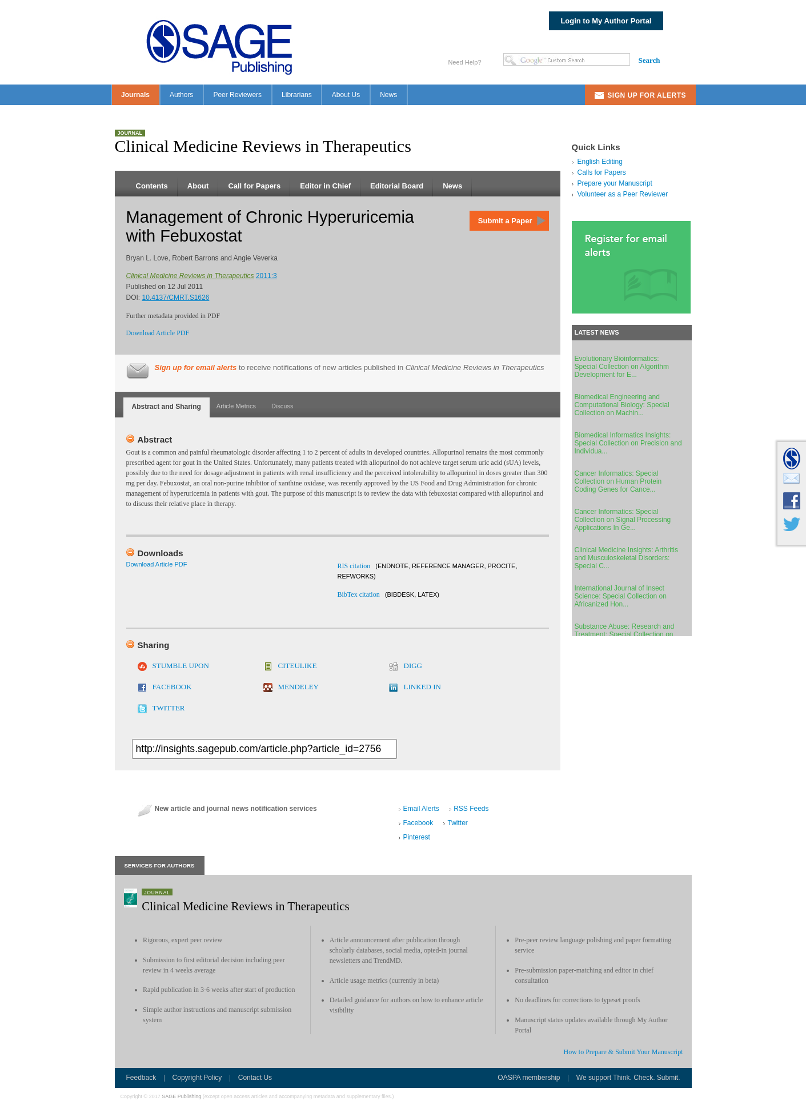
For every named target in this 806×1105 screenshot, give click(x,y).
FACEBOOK (172, 686)
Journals (135, 95)
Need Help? (464, 62)
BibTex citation (359, 594)
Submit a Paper (505, 220)
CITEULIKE (297, 665)
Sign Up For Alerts (646, 95)
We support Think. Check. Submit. (628, 1078)
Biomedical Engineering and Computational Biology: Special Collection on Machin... (622, 405)
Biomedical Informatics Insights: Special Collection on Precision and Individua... (628, 443)
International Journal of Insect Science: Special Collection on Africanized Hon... (621, 596)
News (388, 95)
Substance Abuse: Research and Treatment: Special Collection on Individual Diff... (625, 634)
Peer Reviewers (237, 95)
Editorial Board (396, 186)
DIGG (413, 665)
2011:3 (266, 276)
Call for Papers (254, 186)
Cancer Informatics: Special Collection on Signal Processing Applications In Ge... (623, 520)
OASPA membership (529, 1078)
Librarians (297, 95)
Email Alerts (421, 809)
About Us (346, 95)
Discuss (282, 406)
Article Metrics (236, 406)
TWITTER (169, 708)
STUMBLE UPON (181, 665)
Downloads (160, 553)
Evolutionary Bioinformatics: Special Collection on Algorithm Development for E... (622, 367)
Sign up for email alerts (196, 367)
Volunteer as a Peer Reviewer (623, 194)
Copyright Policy (197, 1078)
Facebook (418, 823)
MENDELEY (298, 686)
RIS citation (354, 566)
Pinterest (416, 837)
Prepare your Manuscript (615, 183)
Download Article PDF (158, 333)
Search (649, 60)
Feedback (141, 1078)
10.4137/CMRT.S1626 (176, 298)
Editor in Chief (325, 186)
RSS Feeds (471, 809)
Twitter (457, 823)
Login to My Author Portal (605, 21)
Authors (181, 95)
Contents (152, 186)
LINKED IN (422, 686)
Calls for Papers (602, 172)
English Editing (600, 162)
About (198, 186)
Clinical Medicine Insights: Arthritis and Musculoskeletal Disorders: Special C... (626, 558)
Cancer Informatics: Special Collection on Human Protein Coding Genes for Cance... (618, 481)
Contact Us (255, 1078)
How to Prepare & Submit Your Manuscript (623, 1052)
